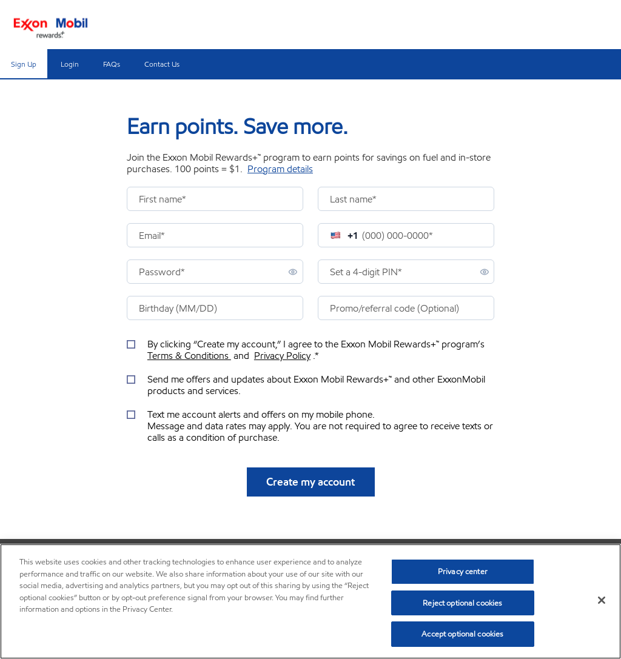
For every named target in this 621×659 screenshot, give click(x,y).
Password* (162, 272)
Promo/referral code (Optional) (394, 308)
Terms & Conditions (189, 355)
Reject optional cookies (462, 602)
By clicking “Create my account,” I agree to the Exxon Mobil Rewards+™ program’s (317, 349)
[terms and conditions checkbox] (310, 349)
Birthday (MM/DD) (178, 308)
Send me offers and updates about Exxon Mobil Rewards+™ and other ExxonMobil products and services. (316, 384)
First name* (162, 199)
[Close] (601, 600)
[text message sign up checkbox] (310, 426)
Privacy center (463, 571)
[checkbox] (132, 344)
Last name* (353, 199)
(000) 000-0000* (397, 235)
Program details (280, 169)
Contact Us (162, 64)
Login (70, 64)
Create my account (310, 482)
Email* (152, 235)
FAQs (111, 64)
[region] (310, 601)
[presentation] (215, 199)
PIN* (366, 272)
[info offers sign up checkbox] (310, 385)
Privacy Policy (282, 355)
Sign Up (23, 64)
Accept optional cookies (462, 633)
